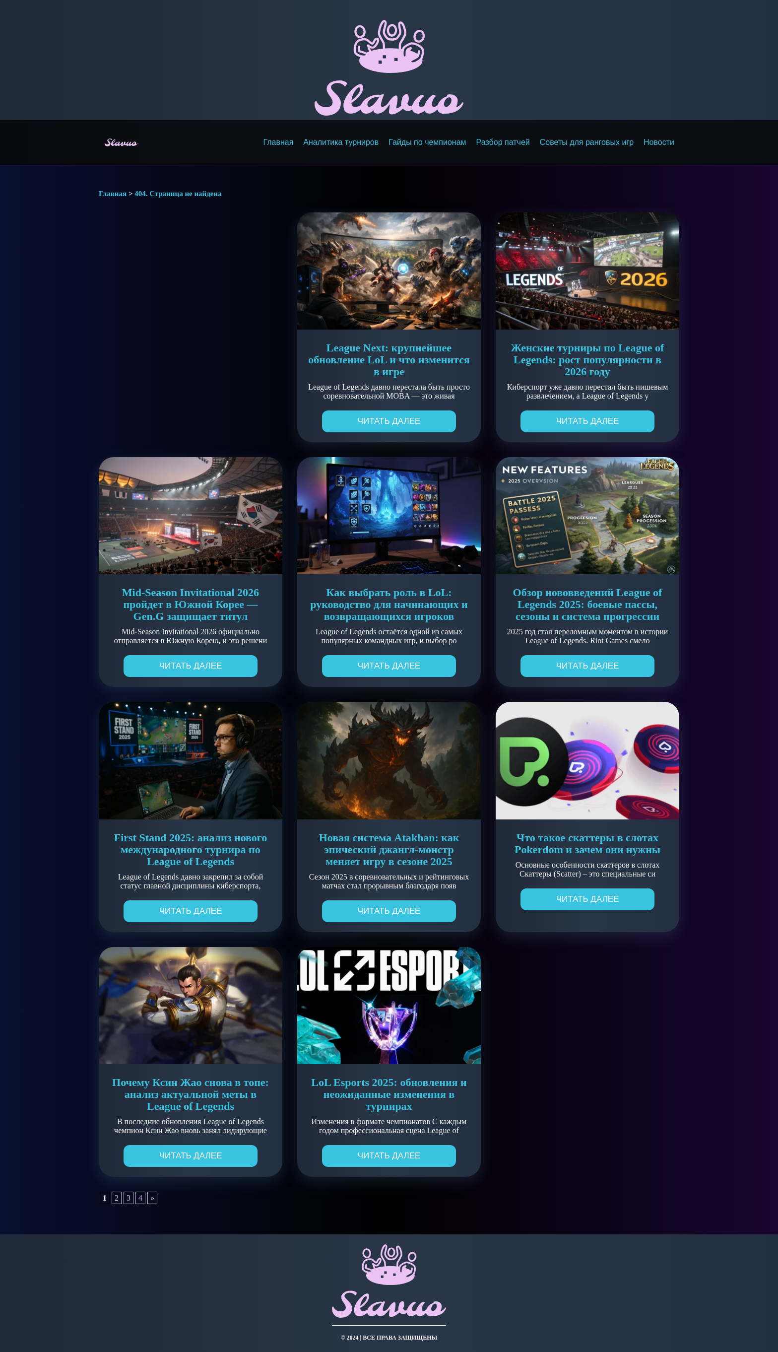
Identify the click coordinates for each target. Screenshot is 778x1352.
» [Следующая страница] (152, 1198)
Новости (659, 142)
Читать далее (389, 421)
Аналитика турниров (341, 142)
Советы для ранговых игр (587, 142)
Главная (278, 142)
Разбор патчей (503, 142)
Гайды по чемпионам (427, 142)
